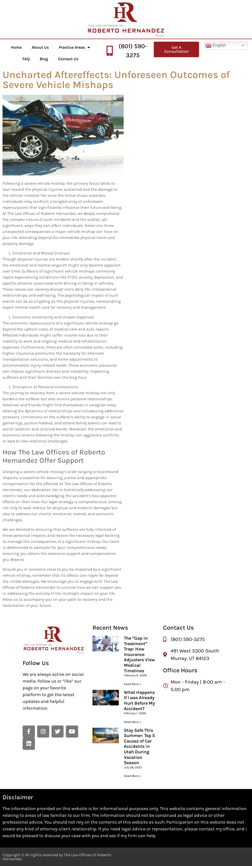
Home (16, 47)
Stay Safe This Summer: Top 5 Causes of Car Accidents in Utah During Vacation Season (139, 746)
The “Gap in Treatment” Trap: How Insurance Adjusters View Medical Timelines (139, 654)
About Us (40, 47)
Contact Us (68, 58)
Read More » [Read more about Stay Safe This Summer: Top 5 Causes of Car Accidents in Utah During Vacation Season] (132, 776)
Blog (44, 58)
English (216, 46)
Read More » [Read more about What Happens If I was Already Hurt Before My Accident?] (132, 722)
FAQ (26, 58)
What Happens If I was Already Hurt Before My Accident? (139, 700)
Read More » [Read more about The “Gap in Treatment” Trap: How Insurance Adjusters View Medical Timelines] (132, 684)
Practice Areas (74, 47)
